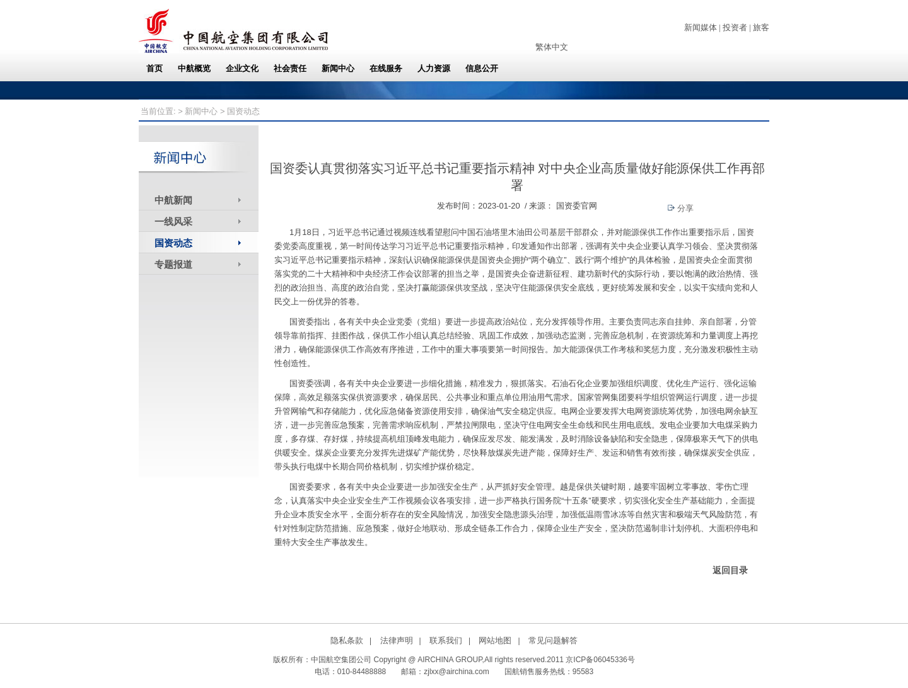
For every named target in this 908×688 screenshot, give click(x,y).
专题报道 (173, 264)
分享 (680, 208)
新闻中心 (201, 111)
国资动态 (173, 243)
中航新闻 (173, 200)
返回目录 (730, 570)
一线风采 (173, 221)
